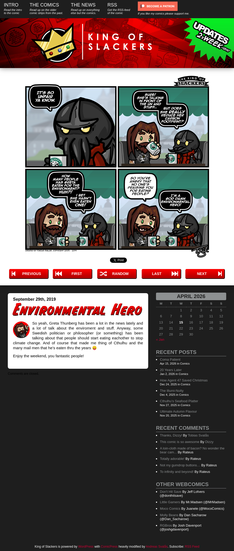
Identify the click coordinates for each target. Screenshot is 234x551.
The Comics (46, 8)
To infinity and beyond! (176, 472)
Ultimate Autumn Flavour (178, 411)
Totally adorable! (172, 459)
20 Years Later (171, 370)
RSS (118, 8)
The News (85, 8)
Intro (13, 8)
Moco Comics (170, 508)
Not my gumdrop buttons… (180, 465)
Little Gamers (170, 502)
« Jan (160, 339)
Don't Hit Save (170, 492)
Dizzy (209, 442)
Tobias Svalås (198, 435)
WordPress (86, 546)
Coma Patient (170, 359)
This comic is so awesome (179, 442)
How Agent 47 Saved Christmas (184, 380)
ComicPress (109, 546)
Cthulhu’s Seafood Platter (179, 401)
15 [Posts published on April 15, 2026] (181, 322)
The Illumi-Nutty (172, 391)
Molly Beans (169, 515)
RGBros (166, 525)
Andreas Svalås (157, 546)
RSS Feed (192, 546)
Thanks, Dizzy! (171, 435)
